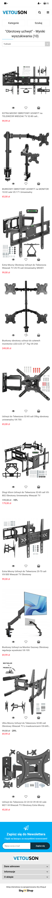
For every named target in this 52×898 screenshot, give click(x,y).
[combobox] (26, 44)
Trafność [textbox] (7, 44)
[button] (46, 3)
